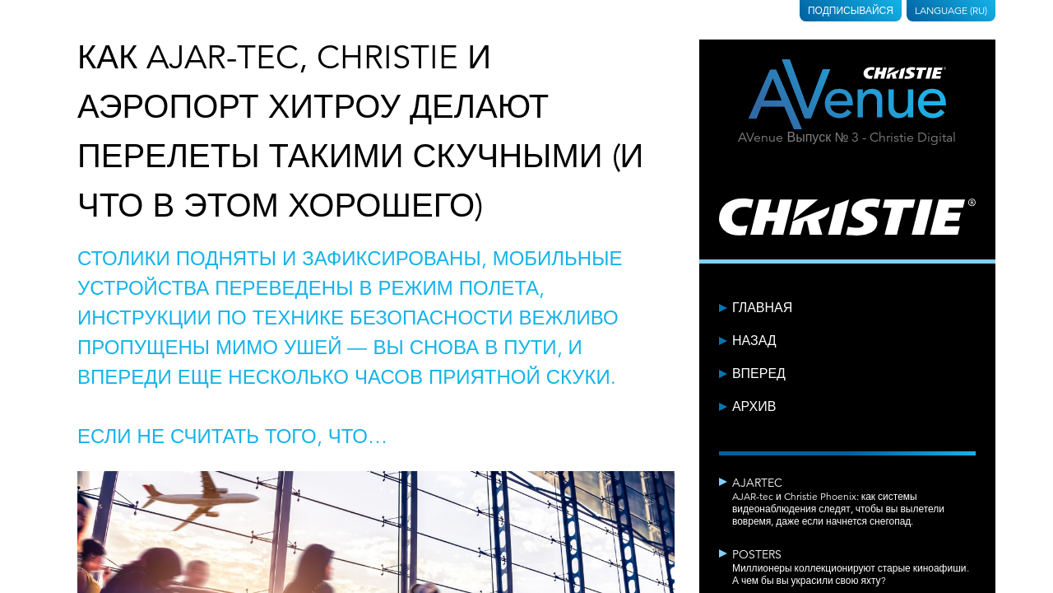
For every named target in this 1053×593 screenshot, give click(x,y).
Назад (754, 341)
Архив (754, 407)
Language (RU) (951, 10)
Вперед (759, 374)
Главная (762, 308)
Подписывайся (850, 10)
